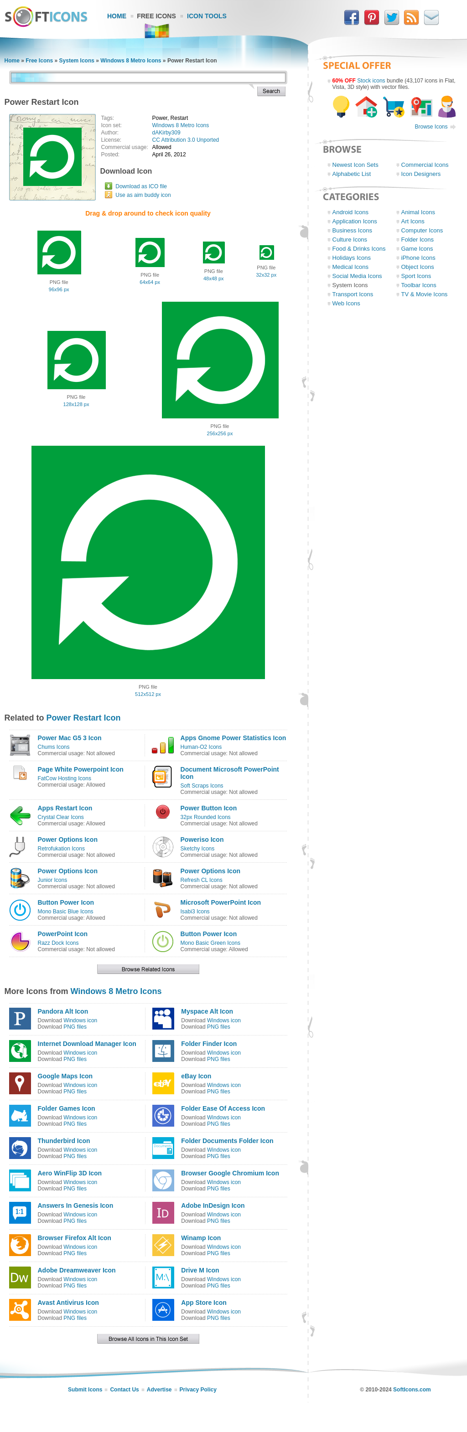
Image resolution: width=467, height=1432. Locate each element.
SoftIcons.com (412, 1389)
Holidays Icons (351, 257)
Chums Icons (54, 747)
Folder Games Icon (66, 1108)
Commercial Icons (425, 164)
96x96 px (59, 289)
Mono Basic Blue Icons (65, 911)
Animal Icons (418, 212)
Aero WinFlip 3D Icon (70, 1173)
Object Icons (417, 266)
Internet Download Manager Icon (87, 1043)
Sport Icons (416, 276)
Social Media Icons (357, 276)
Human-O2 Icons (201, 747)
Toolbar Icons (418, 285)
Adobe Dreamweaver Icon (77, 1270)
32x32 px (266, 275)
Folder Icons (417, 239)
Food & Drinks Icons (359, 248)
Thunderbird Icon (64, 1140)
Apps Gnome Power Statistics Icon (233, 738)
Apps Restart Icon (65, 808)
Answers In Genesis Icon (76, 1205)
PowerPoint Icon (63, 933)
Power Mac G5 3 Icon (70, 738)
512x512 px (148, 694)
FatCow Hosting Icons (64, 778)
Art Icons (413, 221)
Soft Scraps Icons (202, 786)
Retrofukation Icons (61, 848)
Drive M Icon (200, 1270)
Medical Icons (350, 266)
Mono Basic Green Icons (210, 943)
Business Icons (352, 230)
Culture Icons (350, 239)
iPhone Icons (418, 257)
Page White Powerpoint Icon (81, 769)
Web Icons (346, 303)
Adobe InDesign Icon (212, 1205)
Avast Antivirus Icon (68, 1302)
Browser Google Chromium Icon (230, 1173)
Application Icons (354, 221)
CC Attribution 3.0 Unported (185, 140)
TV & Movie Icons (424, 294)
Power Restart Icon (84, 717)
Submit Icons (85, 1389)
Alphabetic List (351, 173)
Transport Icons (353, 294)
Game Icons (417, 248)
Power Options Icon (68, 839)
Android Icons (350, 212)
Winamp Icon (201, 1237)
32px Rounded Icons (206, 817)
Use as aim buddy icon (143, 195)
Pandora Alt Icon (63, 1011)
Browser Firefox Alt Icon (74, 1237)
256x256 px (220, 433)
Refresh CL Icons (202, 880)
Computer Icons (422, 230)
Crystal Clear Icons (61, 817)
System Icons (76, 60)
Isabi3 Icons (195, 911)
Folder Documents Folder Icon (227, 1140)
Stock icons (371, 80)
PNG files (75, 1027)
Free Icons (156, 16)
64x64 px (150, 282)
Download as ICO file (141, 186)
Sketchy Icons (198, 848)
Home (116, 16)
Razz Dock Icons (58, 943)
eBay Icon (196, 1076)
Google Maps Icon (65, 1076)
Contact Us (124, 1389)
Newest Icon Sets (355, 164)
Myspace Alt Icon (207, 1011)
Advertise (159, 1389)
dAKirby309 (166, 132)
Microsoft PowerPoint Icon (221, 902)
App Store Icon (204, 1302)
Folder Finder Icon (209, 1043)
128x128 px (76, 404)
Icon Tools (207, 16)
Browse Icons (431, 127)
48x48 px (213, 278)
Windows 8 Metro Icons (130, 60)
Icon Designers (421, 173)
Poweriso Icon (202, 839)
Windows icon (80, 1020)
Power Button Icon (209, 808)
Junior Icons (52, 880)
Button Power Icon (66, 902)
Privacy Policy (198, 1389)
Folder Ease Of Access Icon (223, 1108)
